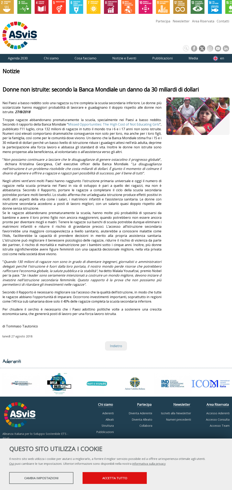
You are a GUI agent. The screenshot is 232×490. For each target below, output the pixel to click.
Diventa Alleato (142, 419)
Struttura (108, 426)
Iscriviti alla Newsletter (176, 413)
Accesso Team (220, 426)
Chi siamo (105, 404)
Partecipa (163, 21)
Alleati (110, 419)
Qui (11, 464)
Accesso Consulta (218, 419)
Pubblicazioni (105, 432)
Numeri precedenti (178, 419)
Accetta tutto (114, 478)
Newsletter (181, 21)
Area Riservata (203, 21)
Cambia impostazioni (41, 478)
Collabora (145, 426)
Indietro (116, 346)
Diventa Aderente (140, 413)
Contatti (223, 21)
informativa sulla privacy (149, 464)
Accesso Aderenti (218, 413)
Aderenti (108, 413)
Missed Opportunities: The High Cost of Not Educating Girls (113, 124)
